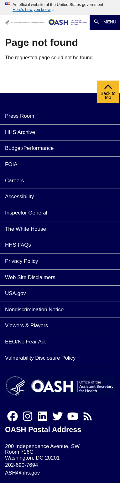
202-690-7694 (21, 465)
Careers (14, 181)
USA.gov (15, 293)
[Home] (68, 22)
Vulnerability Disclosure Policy (40, 358)
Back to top (108, 93)
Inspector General (26, 213)
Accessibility (19, 197)
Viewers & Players (26, 325)
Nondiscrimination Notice (34, 310)
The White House (25, 229)
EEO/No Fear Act (25, 342)
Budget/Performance (29, 148)
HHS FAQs (18, 245)
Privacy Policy (21, 261)
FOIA (11, 164)
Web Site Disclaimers (30, 277)
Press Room (19, 116)
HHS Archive (20, 132)
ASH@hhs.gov (22, 473)
